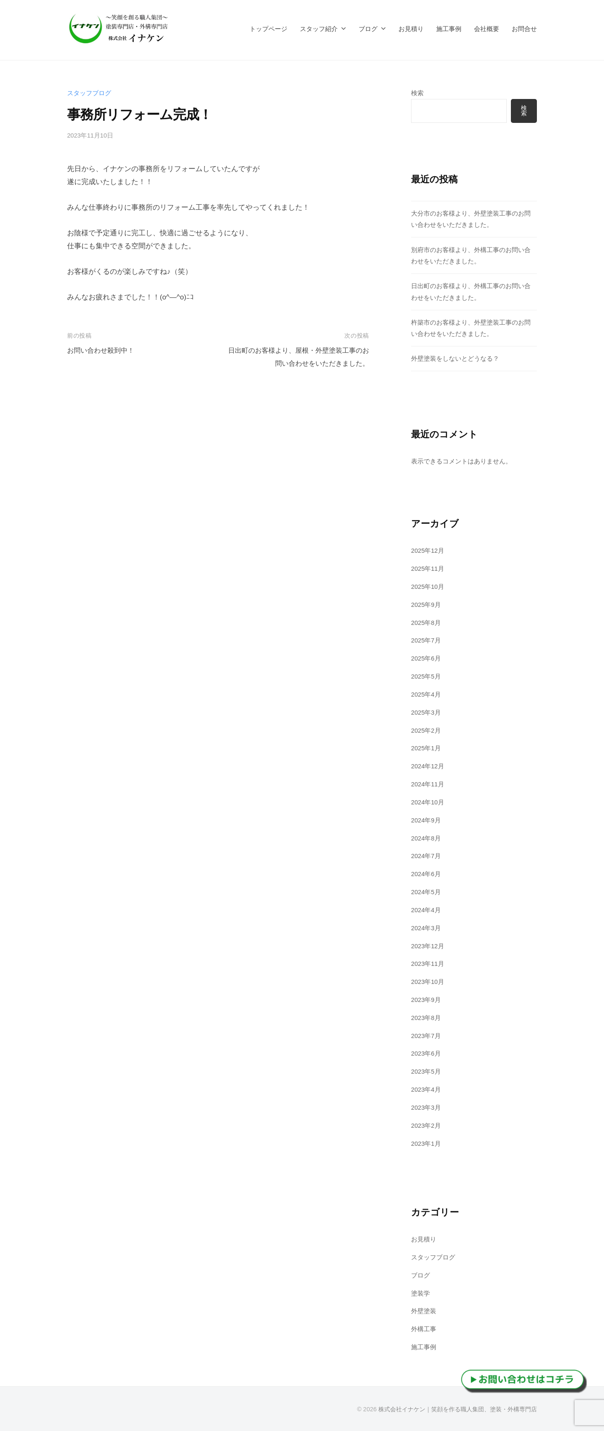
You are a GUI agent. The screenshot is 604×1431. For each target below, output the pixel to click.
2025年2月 (426, 730)
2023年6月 (426, 1053)
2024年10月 (428, 802)
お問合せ (524, 28)
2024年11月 (428, 784)
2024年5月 (426, 892)
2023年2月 (426, 1125)
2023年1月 (426, 1143)
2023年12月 (428, 946)
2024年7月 (426, 856)
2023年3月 (426, 1107)
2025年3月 (426, 712)
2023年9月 (426, 1000)
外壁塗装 (423, 1311)
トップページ (268, 28)
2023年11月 (428, 964)
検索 (417, 92)
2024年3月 (426, 927)
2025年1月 (426, 748)
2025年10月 (428, 587)
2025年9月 (426, 604)
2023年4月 (426, 1089)
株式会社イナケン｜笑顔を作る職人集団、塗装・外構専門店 (457, 1409)
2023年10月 (428, 982)
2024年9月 (426, 820)
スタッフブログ (89, 92)
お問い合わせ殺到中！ (102, 350)
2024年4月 (426, 910)
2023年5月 (426, 1071)
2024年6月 (426, 874)
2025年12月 (428, 550)
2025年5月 (426, 676)
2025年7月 (426, 640)
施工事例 (448, 28)
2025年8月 (426, 622)
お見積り (411, 28)
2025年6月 (426, 658)
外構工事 (423, 1329)
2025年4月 (426, 694)
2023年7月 (426, 1035)
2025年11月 (428, 568)
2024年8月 (426, 838)
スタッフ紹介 (319, 28)
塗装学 (420, 1293)
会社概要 (486, 28)
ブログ (368, 28)
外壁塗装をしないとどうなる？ (455, 358)
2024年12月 (428, 766)
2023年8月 (426, 1018)
